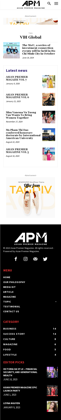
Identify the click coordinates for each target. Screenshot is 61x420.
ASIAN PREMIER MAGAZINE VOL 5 (17, 151)
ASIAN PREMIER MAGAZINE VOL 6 (17, 96)
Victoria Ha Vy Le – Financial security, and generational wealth (20, 372)
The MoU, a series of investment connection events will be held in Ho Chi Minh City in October (38, 49)
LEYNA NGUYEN (11, 403)
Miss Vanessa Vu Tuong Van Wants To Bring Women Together (21, 115)
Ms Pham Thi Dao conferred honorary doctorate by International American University (23, 134)
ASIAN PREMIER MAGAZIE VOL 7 (17, 78)
